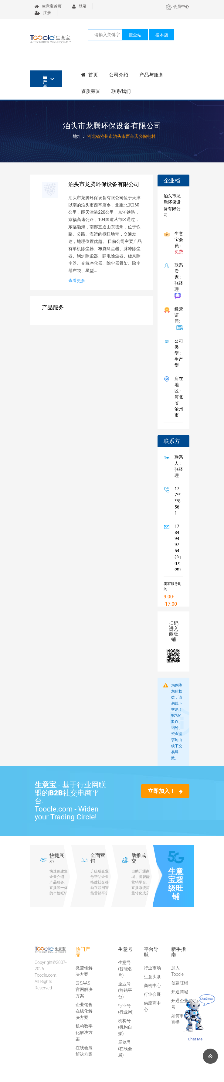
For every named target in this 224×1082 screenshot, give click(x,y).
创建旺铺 (179, 983)
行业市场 (152, 967)
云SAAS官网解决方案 (84, 989)
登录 (79, 6)
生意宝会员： (177, 242)
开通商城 (179, 991)
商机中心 (152, 985)
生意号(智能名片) (125, 969)
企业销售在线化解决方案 (84, 1011)
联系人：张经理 (177, 466)
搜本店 (161, 34)
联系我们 (121, 91)
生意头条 (152, 976)
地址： (79, 136)
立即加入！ (165, 791)
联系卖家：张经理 (177, 281)
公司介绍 (118, 75)
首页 (89, 75)
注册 (43, 12)
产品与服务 (151, 75)
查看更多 (76, 280)
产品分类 (45, 81)
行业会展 (152, 994)
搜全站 (135, 34)
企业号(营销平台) (125, 990)
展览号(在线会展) (125, 1048)
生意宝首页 (48, 6)
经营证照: (177, 318)
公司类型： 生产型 (177, 353)
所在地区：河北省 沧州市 (177, 396)
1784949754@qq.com (176, 547)
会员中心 (177, 6)
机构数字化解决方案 (84, 1032)
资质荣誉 (90, 91)
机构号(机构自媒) (125, 1027)
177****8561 (176, 500)
